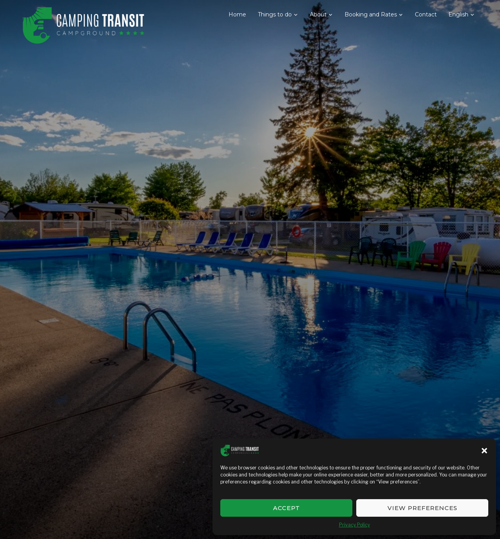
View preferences (422, 508)
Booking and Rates (371, 14)
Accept (286, 508)
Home (237, 14)
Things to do (275, 14)
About (318, 14)
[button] (484, 451)
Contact (426, 14)
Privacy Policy (354, 525)
